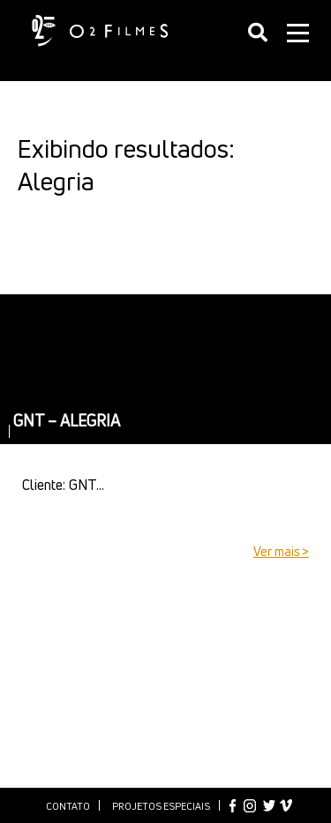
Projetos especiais (161, 805)
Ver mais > (281, 551)
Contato (68, 805)
